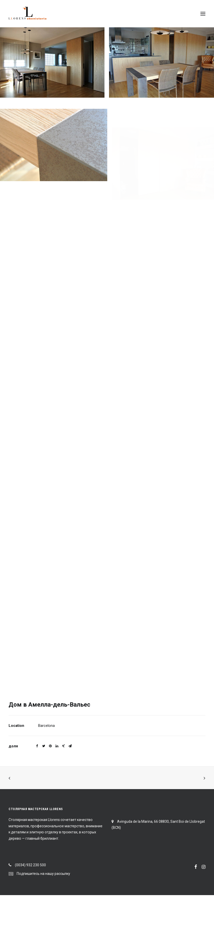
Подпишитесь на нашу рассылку (43, 874)
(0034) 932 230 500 (30, 865)
